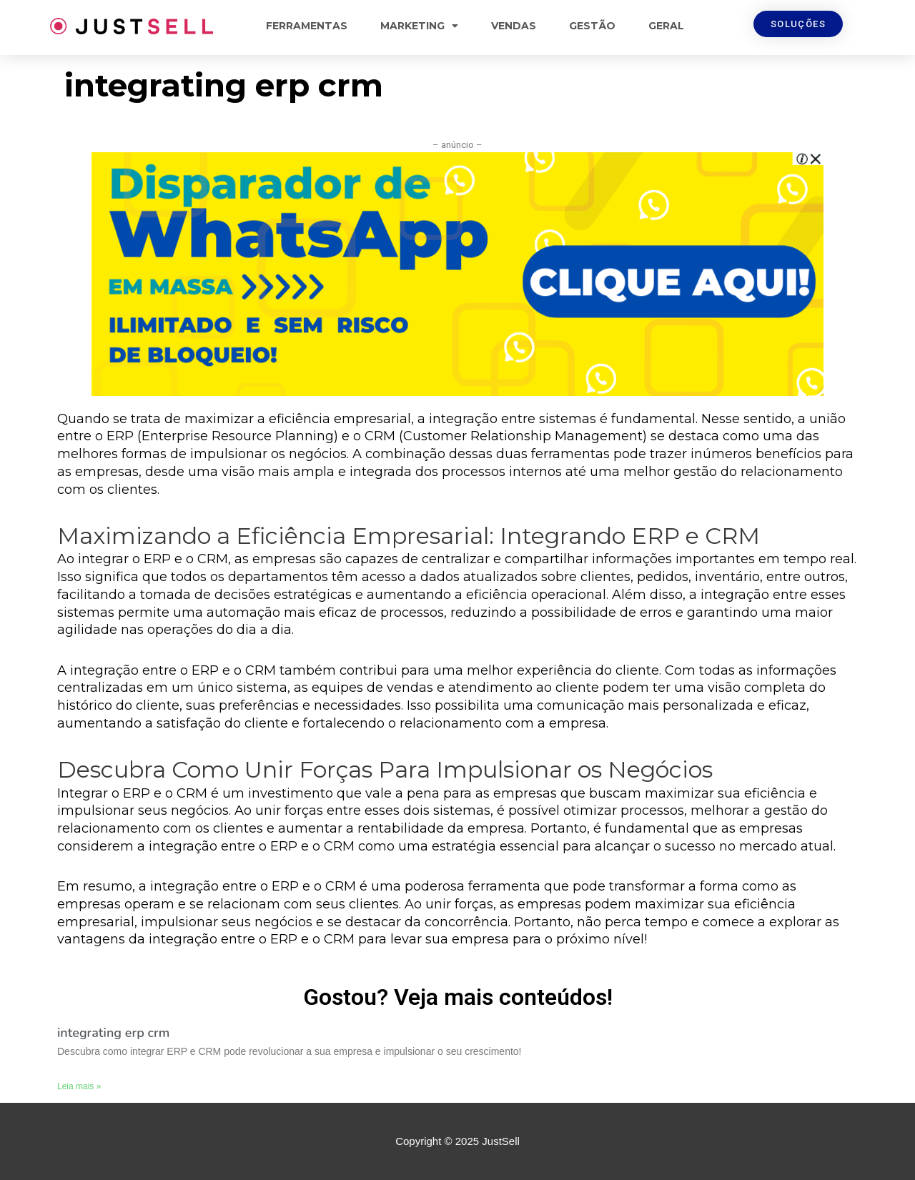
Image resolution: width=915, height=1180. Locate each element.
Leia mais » (79, 1086)
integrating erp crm (113, 1032)
